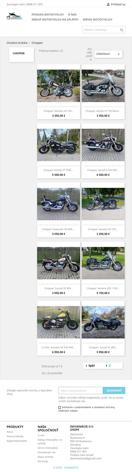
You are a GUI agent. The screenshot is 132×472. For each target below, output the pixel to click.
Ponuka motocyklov (48, 14)
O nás (72, 14)
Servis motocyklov (97, 19)
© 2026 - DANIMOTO (66, 467)
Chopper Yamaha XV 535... (103, 229)
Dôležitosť (108, 54)
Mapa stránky (45, 456)
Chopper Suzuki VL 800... (103, 347)
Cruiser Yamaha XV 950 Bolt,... (58, 347)
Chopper (19, 53)
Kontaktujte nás (47, 452)
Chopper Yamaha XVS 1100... (103, 288)
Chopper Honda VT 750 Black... (103, 111)
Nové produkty (15, 436)
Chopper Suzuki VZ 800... (58, 288)
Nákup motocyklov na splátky (55, 19)
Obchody (43, 461)
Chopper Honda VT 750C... (58, 170)
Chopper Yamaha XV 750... (58, 111)
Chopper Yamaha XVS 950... (103, 170)
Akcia (10, 431)
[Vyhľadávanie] (103, 29)
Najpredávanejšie (17, 440)
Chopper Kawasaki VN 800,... (58, 229)
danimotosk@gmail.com (86, 458)
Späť (89, 366)
